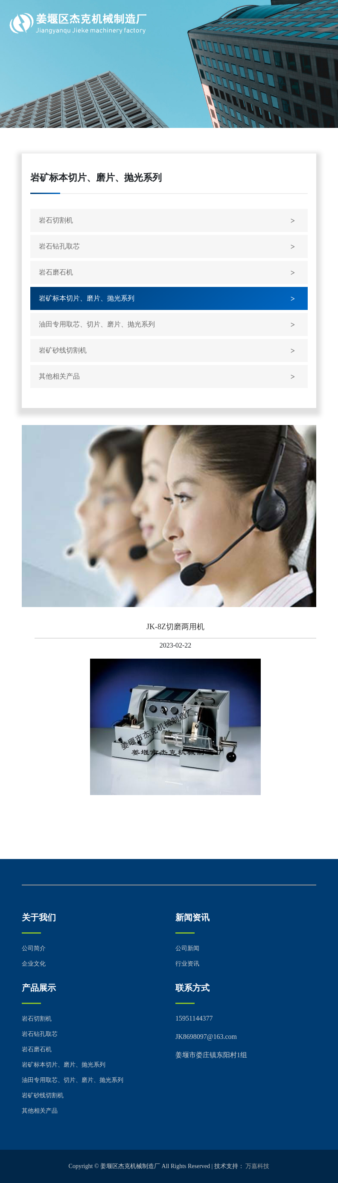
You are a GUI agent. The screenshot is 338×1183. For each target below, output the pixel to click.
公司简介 (34, 948)
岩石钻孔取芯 (59, 246)
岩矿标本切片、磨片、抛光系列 (86, 298)
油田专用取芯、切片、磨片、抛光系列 (97, 324)
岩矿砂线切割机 (63, 350)
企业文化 (34, 963)
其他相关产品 (59, 376)
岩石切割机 (56, 220)
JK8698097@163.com (206, 1036)
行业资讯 (187, 963)
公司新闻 (187, 948)
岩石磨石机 (56, 272)
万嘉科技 (257, 1166)
